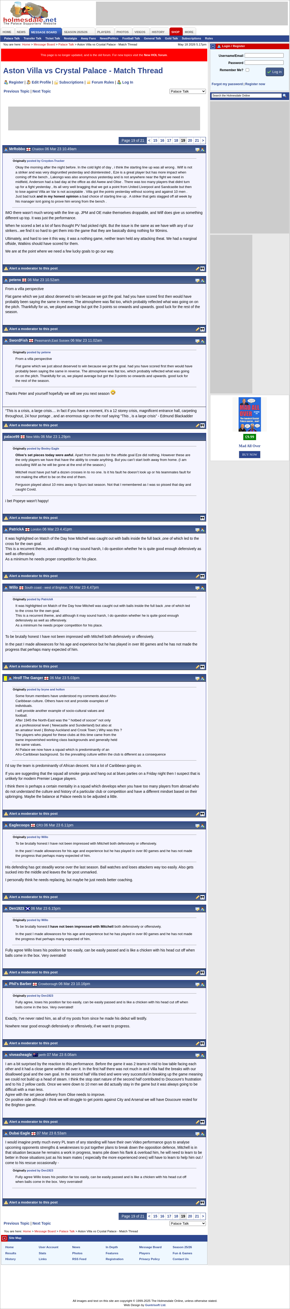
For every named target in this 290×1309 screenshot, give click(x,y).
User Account (48, 1247)
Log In (127, 82)
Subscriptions (191, 38)
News (76, 1247)
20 (190, 140)
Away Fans (88, 38)
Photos (77, 1253)
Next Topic (41, 91)
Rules (209, 38)
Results (10, 1253)
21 (197, 140)
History (10, 1259)
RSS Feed (79, 1259)
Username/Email (231, 56)
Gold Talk (171, 38)
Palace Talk (12, 38)
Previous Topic (17, 91)
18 (176, 140)
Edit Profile (41, 82)
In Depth (112, 1247)
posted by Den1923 (40, 995)
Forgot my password (227, 84)
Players (144, 1253)
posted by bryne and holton (46, 689)
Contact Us (181, 1259)
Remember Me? (231, 70)
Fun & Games (182, 1253)
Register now (255, 84)
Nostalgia (70, 38)
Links (43, 1259)
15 (155, 140)
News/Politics (109, 38)
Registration (114, 1259)
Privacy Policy (149, 1259)
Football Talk (131, 38)
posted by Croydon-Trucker (46, 160)
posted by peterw (39, 352)
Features (112, 1253)
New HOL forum (155, 55)
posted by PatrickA (40, 599)
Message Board (44, 44)
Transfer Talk (32, 38)
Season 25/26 (182, 1247)
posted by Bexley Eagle (43, 448)
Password (235, 63)
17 (169, 140)
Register (16, 82)
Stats (42, 1253)
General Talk (152, 38)
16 (162, 140)
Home (26, 44)
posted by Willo (37, 837)
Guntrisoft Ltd (155, 1305)
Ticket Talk (52, 38)
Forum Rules (103, 82)
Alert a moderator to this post (33, 268)
